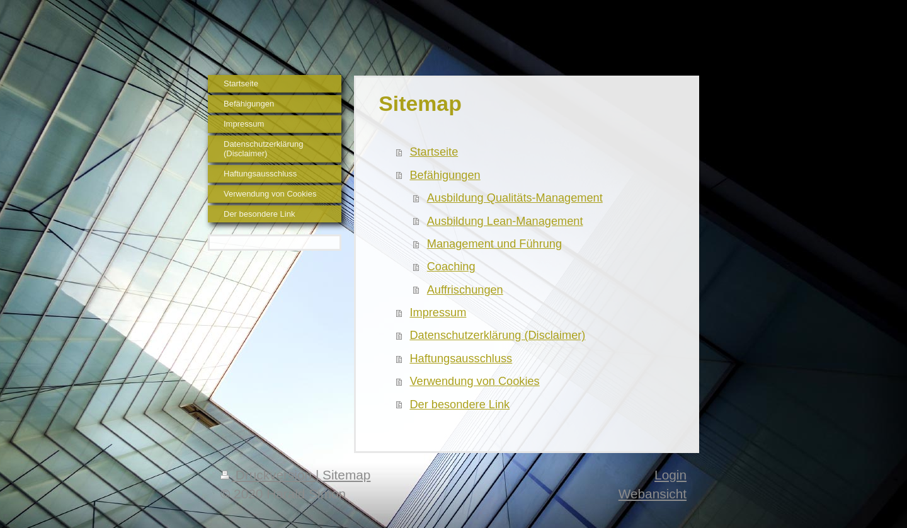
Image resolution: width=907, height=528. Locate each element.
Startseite (433, 152)
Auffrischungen (465, 290)
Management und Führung (494, 244)
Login (670, 475)
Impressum (437, 312)
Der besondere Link (459, 404)
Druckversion (268, 475)
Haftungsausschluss (460, 358)
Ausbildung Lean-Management (505, 221)
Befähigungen (444, 175)
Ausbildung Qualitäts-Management (515, 198)
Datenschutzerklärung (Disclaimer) (497, 335)
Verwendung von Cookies (474, 381)
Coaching (451, 266)
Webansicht (653, 493)
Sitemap (346, 475)
